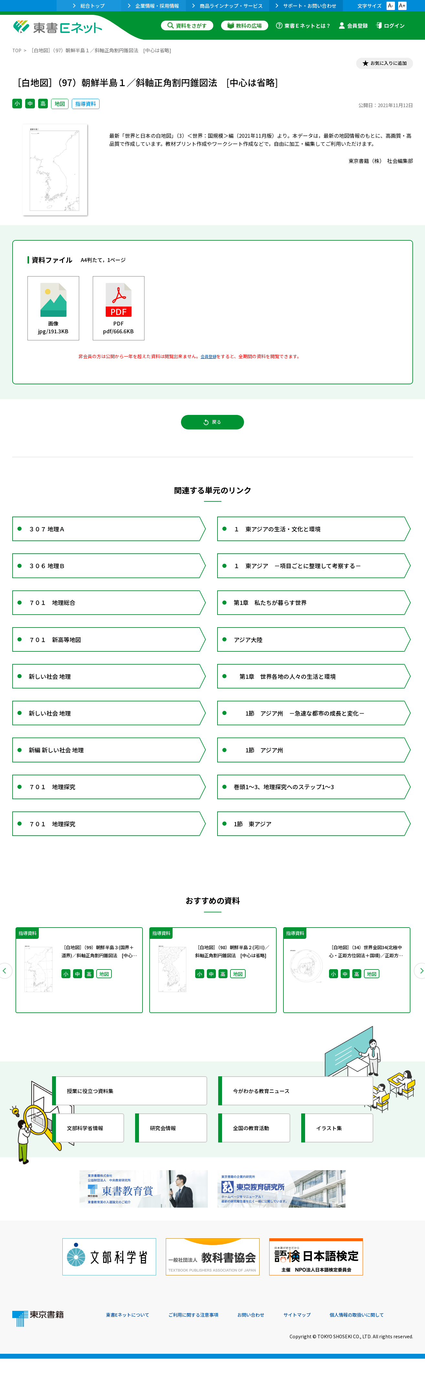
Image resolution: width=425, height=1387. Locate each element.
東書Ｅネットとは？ (303, 25)
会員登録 (353, 25)
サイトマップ (316, 1343)
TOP (17, 50)
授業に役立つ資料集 (95, 1126)
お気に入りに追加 (385, 64)
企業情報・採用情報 (153, 5)
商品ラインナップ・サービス (227, 5)
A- (390, 5)
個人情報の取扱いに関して (382, 1343)
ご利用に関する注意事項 (203, 1343)
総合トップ (89, 5)
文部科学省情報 (89, 1164)
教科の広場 (245, 25)
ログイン (390, 25)
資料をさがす (187, 25)
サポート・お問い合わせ (306, 5)
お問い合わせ (266, 1343)
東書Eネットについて (131, 1343)
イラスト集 (332, 1164)
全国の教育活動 (255, 1164)
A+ (402, 5)
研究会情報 (166, 1164)
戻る (212, 426)
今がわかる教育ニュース (267, 1126)
